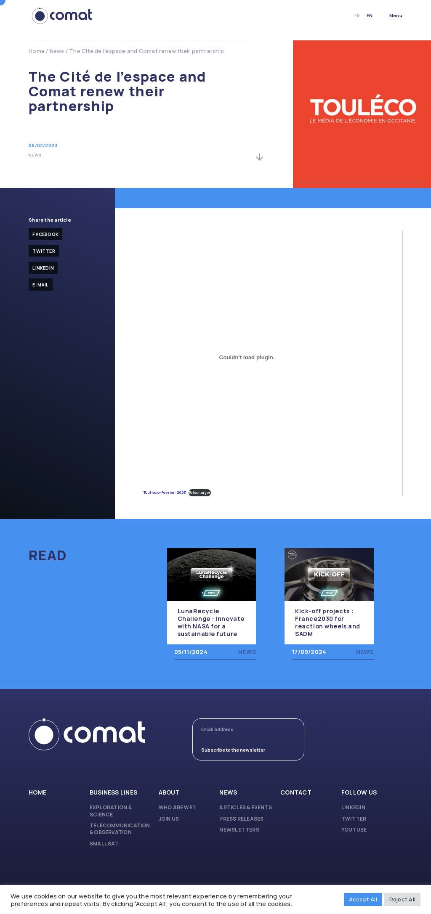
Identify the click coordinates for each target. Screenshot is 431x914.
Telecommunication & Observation (120, 829)
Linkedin (43, 268)
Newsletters (239, 830)
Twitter (43, 251)
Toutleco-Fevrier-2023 (165, 492)
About (169, 792)
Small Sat (104, 843)
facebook (45, 234)
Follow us (359, 792)
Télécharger (199, 492)
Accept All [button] (363, 899)
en (369, 15)
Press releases (241, 819)
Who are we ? (177, 807)
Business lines (113, 792)
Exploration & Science (111, 811)
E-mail (40, 284)
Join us (169, 819)
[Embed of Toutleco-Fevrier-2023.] (247, 357)
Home (37, 51)
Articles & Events (245, 807)
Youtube (354, 830)
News (57, 51)
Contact (295, 792)
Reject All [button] (402, 899)
